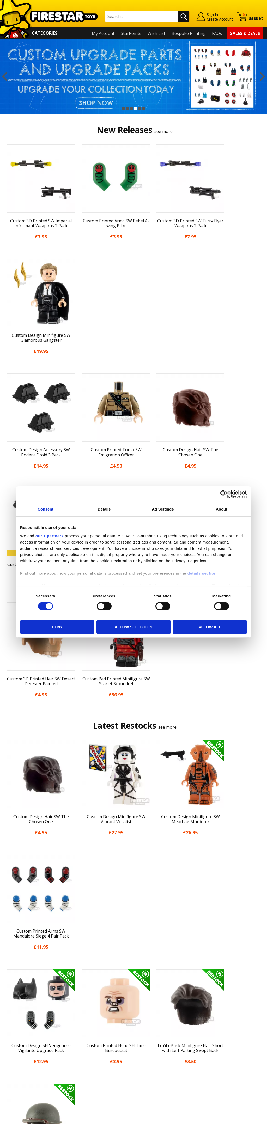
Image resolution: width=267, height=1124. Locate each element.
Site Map (12, 1080)
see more (163, 131)
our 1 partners (49, 535)
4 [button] (135, 108)
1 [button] (123, 108)
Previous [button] (4, 76)
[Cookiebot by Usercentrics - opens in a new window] (224, 494)
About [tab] (221, 509)
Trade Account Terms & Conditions (103, 1061)
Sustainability (17, 1073)
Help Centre (80, 1014)
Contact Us (79, 1005)
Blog (8, 1035)
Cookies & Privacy (21, 1058)
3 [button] (131, 108)
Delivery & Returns (22, 1042)
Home (10, 1005)
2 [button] (127, 108)
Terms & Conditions (23, 1050)
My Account (103, 33)
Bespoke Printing (189, 33)
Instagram (168, 1025)
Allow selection (134, 627)
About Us (13, 1020)
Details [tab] (104, 509)
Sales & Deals (245, 33)
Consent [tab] (45, 509)
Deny (57, 627)
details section (202, 573)
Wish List (156, 33)
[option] (133, 76)
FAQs (217, 33)
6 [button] (143, 108)
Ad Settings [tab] (163, 509)
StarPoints (131, 33)
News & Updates (20, 1028)
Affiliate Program (85, 1070)
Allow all (209, 627)
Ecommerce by (243, 1118)
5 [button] (139, 108)
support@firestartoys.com (94, 1031)
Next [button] (262, 76)
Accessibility (15, 1065)
